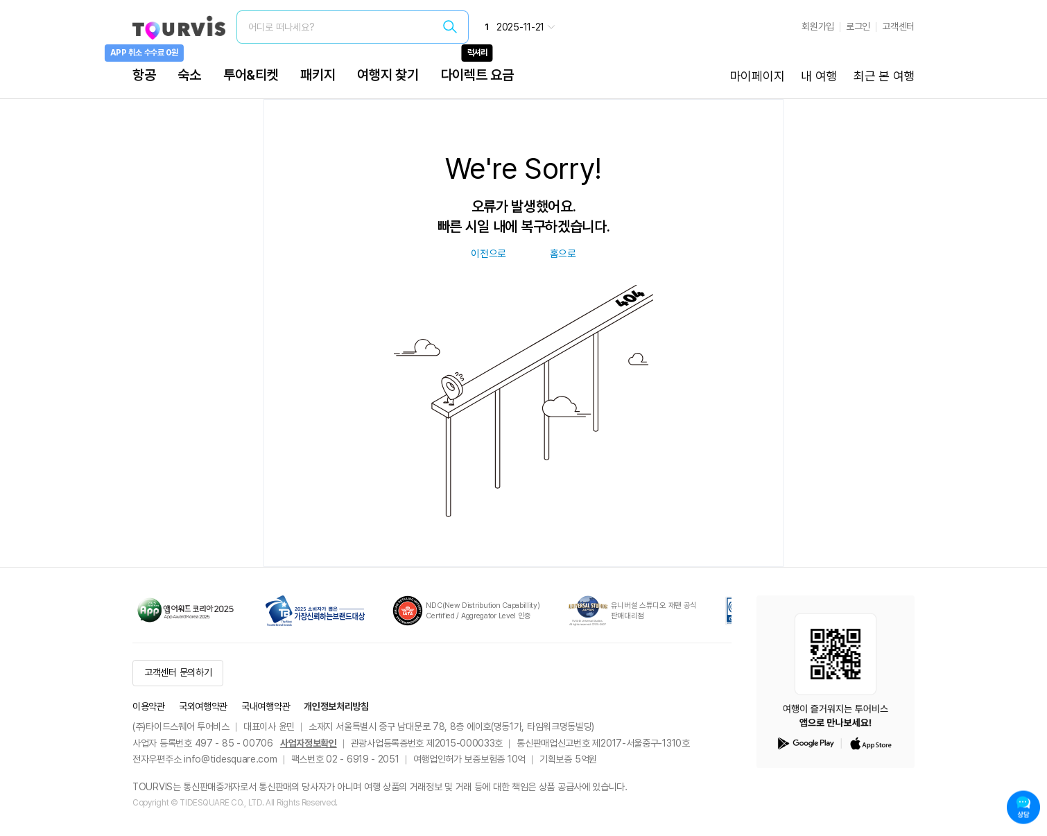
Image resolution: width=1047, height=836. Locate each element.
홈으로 (563, 253)
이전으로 (488, 253)
